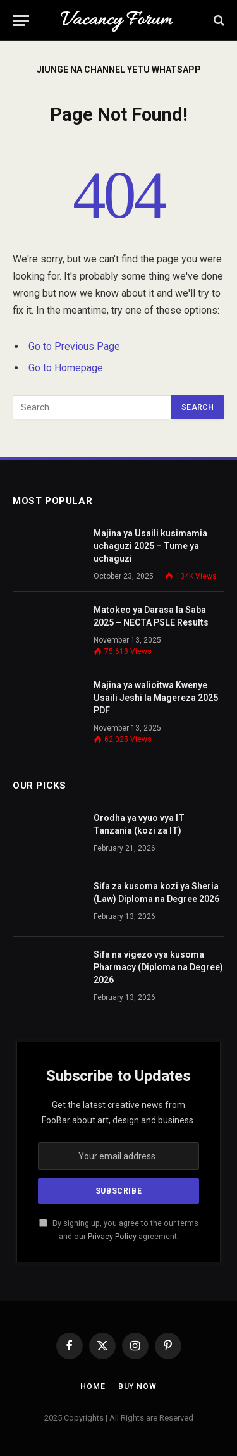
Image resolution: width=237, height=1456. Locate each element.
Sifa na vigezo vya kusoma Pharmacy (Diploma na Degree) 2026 (158, 967)
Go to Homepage (65, 368)
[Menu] (21, 20)
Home (92, 1386)
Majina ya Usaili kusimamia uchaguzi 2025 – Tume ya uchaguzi (150, 546)
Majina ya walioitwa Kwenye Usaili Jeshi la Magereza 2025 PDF (156, 697)
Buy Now (137, 1386)
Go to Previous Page (74, 346)
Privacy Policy (112, 1236)
